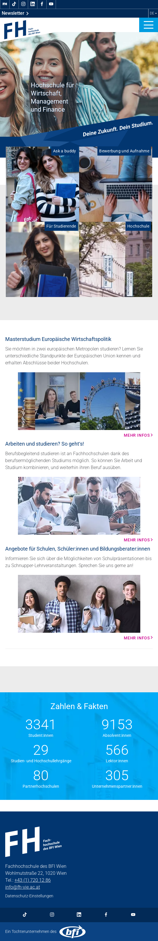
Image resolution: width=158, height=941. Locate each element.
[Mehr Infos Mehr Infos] (79, 405)
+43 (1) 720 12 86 (32, 880)
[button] (148, 25)
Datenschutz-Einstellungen (29, 896)
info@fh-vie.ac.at (22, 887)
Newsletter (15, 13)
